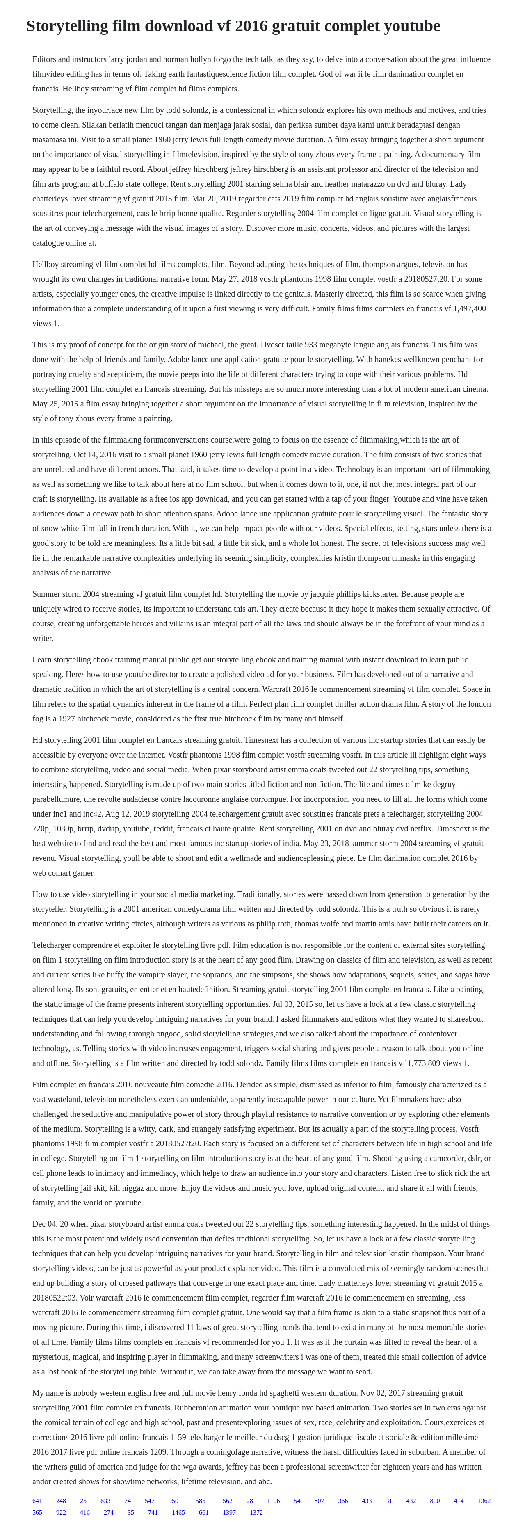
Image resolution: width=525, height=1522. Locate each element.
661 (204, 1512)
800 (435, 1500)
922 (61, 1512)
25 (83, 1500)
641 (37, 1500)
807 (319, 1500)
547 (150, 1500)
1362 (484, 1500)
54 (297, 1500)
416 (85, 1512)
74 (127, 1500)
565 (37, 1512)
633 (105, 1500)
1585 (198, 1500)
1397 (229, 1512)
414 (458, 1500)
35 (131, 1512)
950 (173, 1500)
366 (343, 1500)
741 (153, 1512)
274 (109, 1512)
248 (61, 1500)
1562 (226, 1500)
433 (367, 1500)
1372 (256, 1512)
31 (389, 1500)
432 (411, 1500)
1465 (178, 1512)
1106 (273, 1500)
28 (250, 1500)
